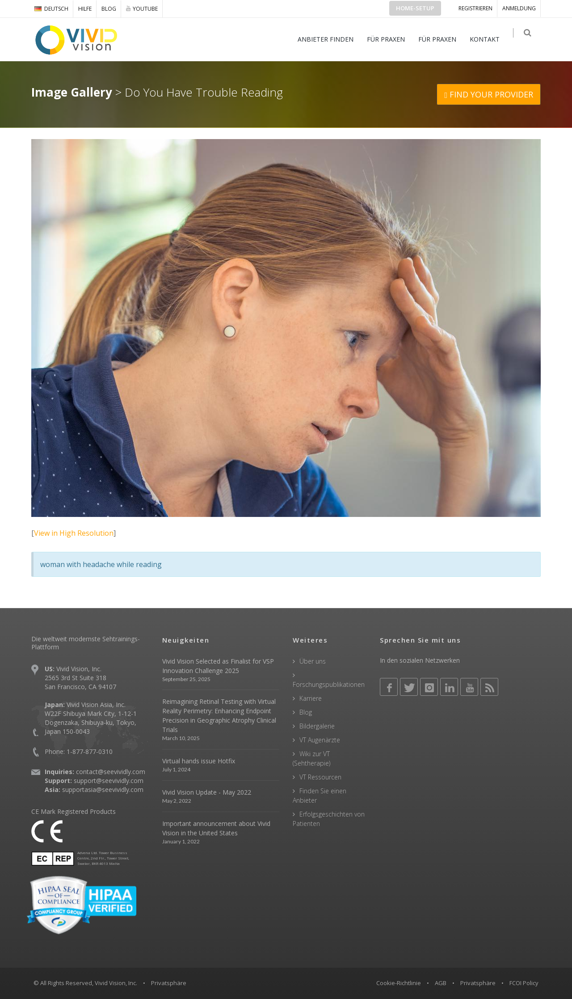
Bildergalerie (317, 726)
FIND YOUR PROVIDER (488, 94)
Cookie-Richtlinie (398, 983)
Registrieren (475, 8)
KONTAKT (489, 39)
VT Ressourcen (320, 777)
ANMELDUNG (519, 8)
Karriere (310, 698)
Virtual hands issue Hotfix (198, 761)
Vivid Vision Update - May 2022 (206, 792)
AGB (440, 983)
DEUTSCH (51, 9)
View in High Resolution (74, 533)
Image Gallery (71, 92)
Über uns (312, 661)
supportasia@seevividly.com (102, 789)
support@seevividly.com (108, 780)
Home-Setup (415, 8)
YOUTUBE (142, 8)
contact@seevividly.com (110, 771)
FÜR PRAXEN (390, 39)
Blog (108, 9)
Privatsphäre (478, 983)
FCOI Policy (523, 983)
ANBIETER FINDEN (330, 39)
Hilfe (85, 9)
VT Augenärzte (319, 740)
